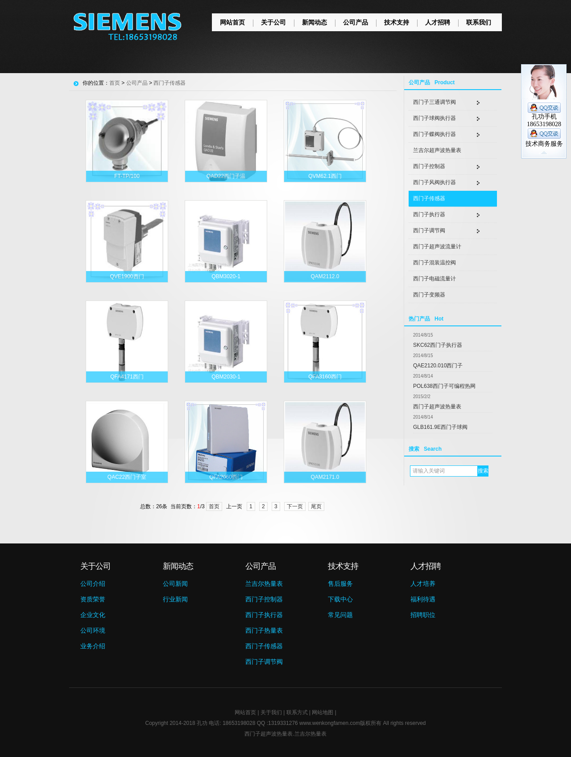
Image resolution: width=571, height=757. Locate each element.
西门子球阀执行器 (434, 118)
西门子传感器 (429, 198)
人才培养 (422, 583)
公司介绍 (92, 583)
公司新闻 (175, 583)
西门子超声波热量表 (437, 406)
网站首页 (232, 22)
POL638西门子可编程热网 (444, 386)
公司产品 (355, 22)
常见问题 (340, 614)
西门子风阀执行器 (434, 182)
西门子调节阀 (429, 230)
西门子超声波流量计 (437, 246)
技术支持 (396, 22)
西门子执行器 (429, 214)
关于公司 (273, 22)
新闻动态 (314, 22)
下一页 (295, 506)
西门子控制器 (429, 166)
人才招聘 (437, 22)
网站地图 (322, 712)
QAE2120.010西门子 (438, 365)
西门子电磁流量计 (434, 279)
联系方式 (297, 712)
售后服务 (340, 583)
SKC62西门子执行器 (437, 345)
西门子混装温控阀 (434, 262)
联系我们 (478, 22)
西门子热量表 (264, 630)
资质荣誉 (92, 599)
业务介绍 (92, 646)
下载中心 (340, 599)
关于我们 (271, 712)
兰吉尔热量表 (264, 583)
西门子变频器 (429, 295)
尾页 (316, 506)
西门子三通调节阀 (434, 102)
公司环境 (92, 630)
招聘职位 (422, 614)
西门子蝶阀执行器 (434, 134)
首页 (114, 83)
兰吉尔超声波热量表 (437, 150)
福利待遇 (422, 599)
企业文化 (92, 614)
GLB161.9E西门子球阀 (440, 427)
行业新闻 (175, 599)
